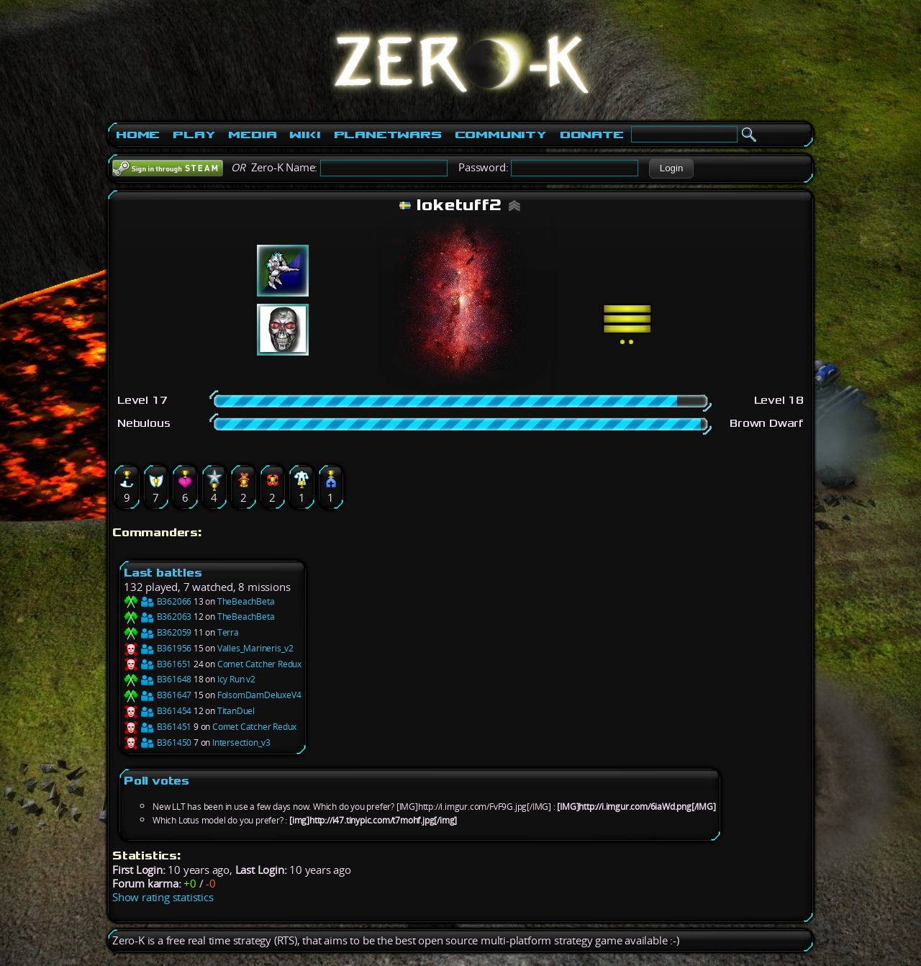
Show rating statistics (163, 897)
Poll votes (156, 780)
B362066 (157, 601)
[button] (671, 168)
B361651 (157, 664)
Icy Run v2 (236, 679)
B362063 (157, 616)
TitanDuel (236, 711)
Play (194, 134)
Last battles (163, 572)
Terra (228, 632)
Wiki (304, 134)
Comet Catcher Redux (259, 664)
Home (138, 134)
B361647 (157, 695)
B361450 (157, 742)
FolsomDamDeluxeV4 (259, 695)
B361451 (157, 727)
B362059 (157, 632)
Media (252, 134)
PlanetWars (388, 134)
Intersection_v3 (241, 742)
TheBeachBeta (246, 601)
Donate (592, 134)
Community (501, 134)
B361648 (157, 679)
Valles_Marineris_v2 (255, 648)
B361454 (157, 711)
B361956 (157, 648)
